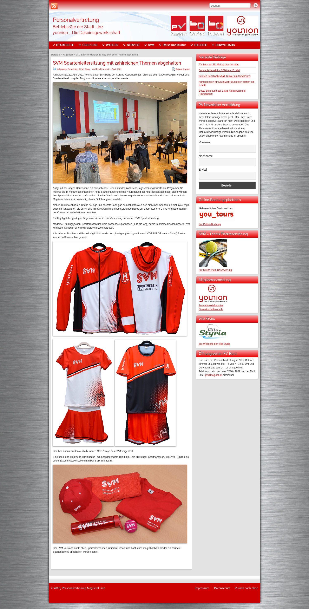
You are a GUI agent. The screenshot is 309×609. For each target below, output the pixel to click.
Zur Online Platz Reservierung (215, 270)
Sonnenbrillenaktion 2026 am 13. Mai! (219, 70)
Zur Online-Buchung (210, 224)
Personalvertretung (76, 20)
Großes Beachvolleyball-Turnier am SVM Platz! (225, 76)
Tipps (87, 69)
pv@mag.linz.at (213, 375)
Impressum (202, 588)
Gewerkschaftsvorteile (211, 309)
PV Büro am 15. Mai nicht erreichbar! (219, 64)
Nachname (206, 156)
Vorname (204, 142)
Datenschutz (222, 588)
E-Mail (203, 169)
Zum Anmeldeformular (211, 305)
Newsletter (72, 69)
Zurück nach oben (246, 588)
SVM (81, 69)
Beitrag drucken (183, 69)
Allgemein (62, 69)
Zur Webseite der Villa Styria (214, 343)
